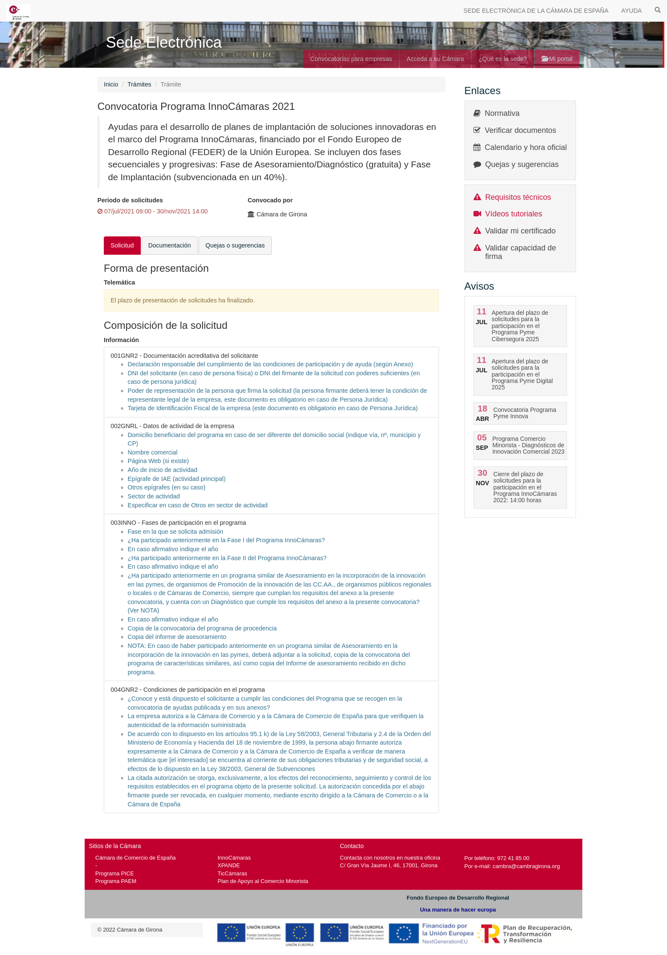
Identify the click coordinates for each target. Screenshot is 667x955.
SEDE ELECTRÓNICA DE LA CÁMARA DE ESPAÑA (536, 10)
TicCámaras (233, 873)
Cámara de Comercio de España (135, 857)
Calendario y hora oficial (526, 147)
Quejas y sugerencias (522, 164)
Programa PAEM (115, 881)
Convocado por (270, 200)
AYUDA (631, 10)
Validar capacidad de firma (520, 252)
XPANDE (229, 865)
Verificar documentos (520, 130)
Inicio (111, 84)
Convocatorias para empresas (351, 58)
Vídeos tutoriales (513, 214)
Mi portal (557, 58)
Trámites (139, 84)
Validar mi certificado (520, 231)
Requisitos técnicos (518, 197)
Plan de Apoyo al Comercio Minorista (263, 881)
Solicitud (122, 245)
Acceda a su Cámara (435, 58)
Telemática (119, 282)
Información (121, 340)
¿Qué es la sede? (503, 58)
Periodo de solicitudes (130, 200)
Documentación (169, 245)
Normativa (502, 113)
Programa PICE (114, 873)
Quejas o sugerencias (235, 245)
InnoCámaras (234, 857)
